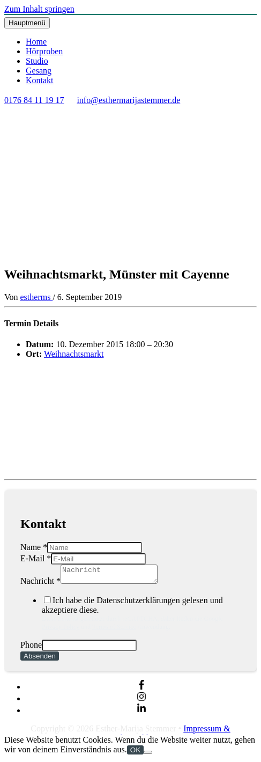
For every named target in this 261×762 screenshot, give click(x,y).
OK (135, 753)
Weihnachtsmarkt (74, 353)
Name (33, 547)
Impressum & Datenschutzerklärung (161, 736)
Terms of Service (114, 630)
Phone (31, 648)
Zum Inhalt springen (39, 8)
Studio (37, 60)
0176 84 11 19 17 (34, 100)
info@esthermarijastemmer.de (128, 100)
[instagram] (141, 701)
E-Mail (35, 558)
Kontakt (40, 80)
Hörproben (44, 51)
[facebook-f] (141, 689)
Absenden (40, 659)
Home (36, 41)
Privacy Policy (60, 630)
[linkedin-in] (141, 713)
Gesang (38, 70)
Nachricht (40, 584)
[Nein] (148, 755)
